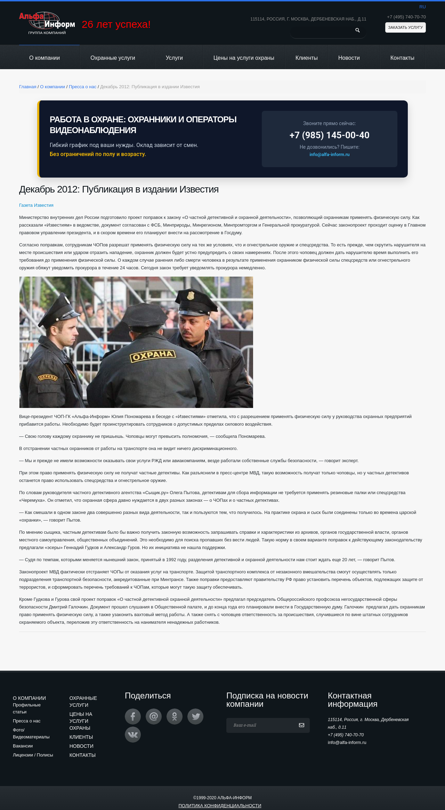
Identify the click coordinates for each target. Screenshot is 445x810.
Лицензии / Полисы (33, 755)
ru (422, 6)
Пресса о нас (26, 720)
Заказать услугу (405, 27)
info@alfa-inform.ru (329, 154)
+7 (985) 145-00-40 (330, 135)
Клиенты (307, 58)
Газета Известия (36, 205)
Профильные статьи (27, 708)
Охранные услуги (117, 58)
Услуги (179, 58)
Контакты (402, 58)
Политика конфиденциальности (219, 805)
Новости (353, 58)
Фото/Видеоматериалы (31, 733)
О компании (49, 58)
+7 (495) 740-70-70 (406, 16)
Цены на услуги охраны (243, 58)
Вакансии (23, 745)
